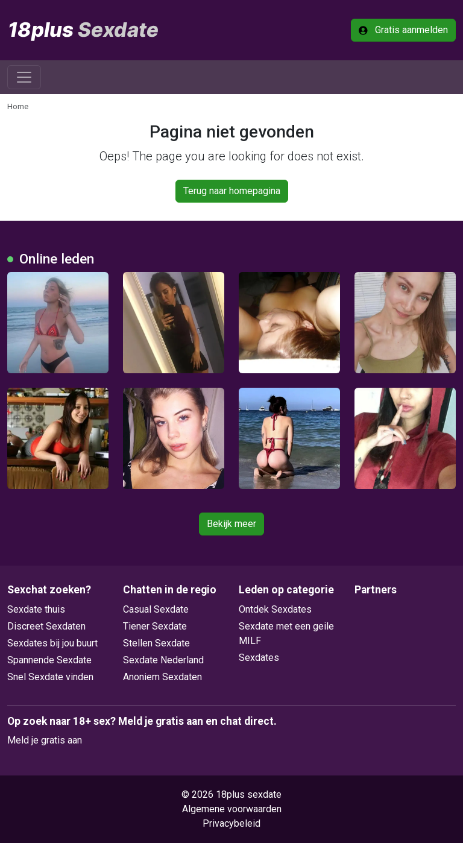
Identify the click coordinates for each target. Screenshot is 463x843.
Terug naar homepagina (231, 191)
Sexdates (259, 657)
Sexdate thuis (36, 609)
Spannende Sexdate (49, 660)
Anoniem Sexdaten (162, 677)
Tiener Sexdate (155, 626)
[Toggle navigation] (24, 77)
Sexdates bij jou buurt (52, 643)
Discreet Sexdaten (46, 626)
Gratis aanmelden (403, 30)
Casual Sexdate (156, 609)
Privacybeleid (231, 823)
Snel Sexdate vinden (50, 677)
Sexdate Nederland (163, 660)
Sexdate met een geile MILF (286, 633)
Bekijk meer (231, 523)
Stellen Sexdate (156, 643)
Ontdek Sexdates (275, 609)
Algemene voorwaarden (232, 809)
